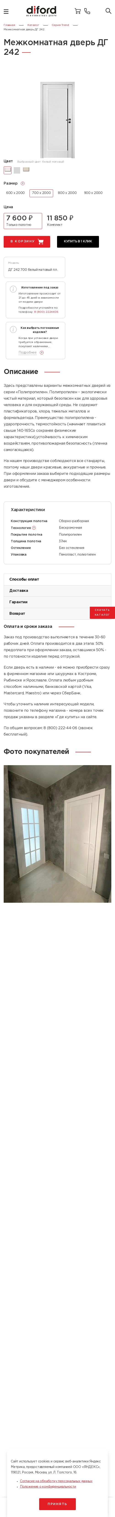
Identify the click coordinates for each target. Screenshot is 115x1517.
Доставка (18, 590)
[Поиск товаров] (108, 11)
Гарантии (18, 602)
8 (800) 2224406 (46, 312)
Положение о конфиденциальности (48, 1486)
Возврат (17, 613)
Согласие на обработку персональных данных (56, 1481)
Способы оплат (24, 579)
